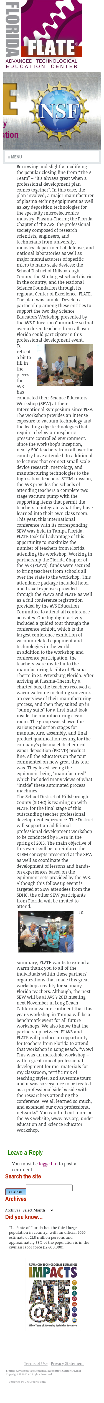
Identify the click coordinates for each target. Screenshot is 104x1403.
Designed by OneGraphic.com (27, 1382)
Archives (12, 1210)
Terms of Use (36, 1363)
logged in (48, 1164)
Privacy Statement (67, 1363)
